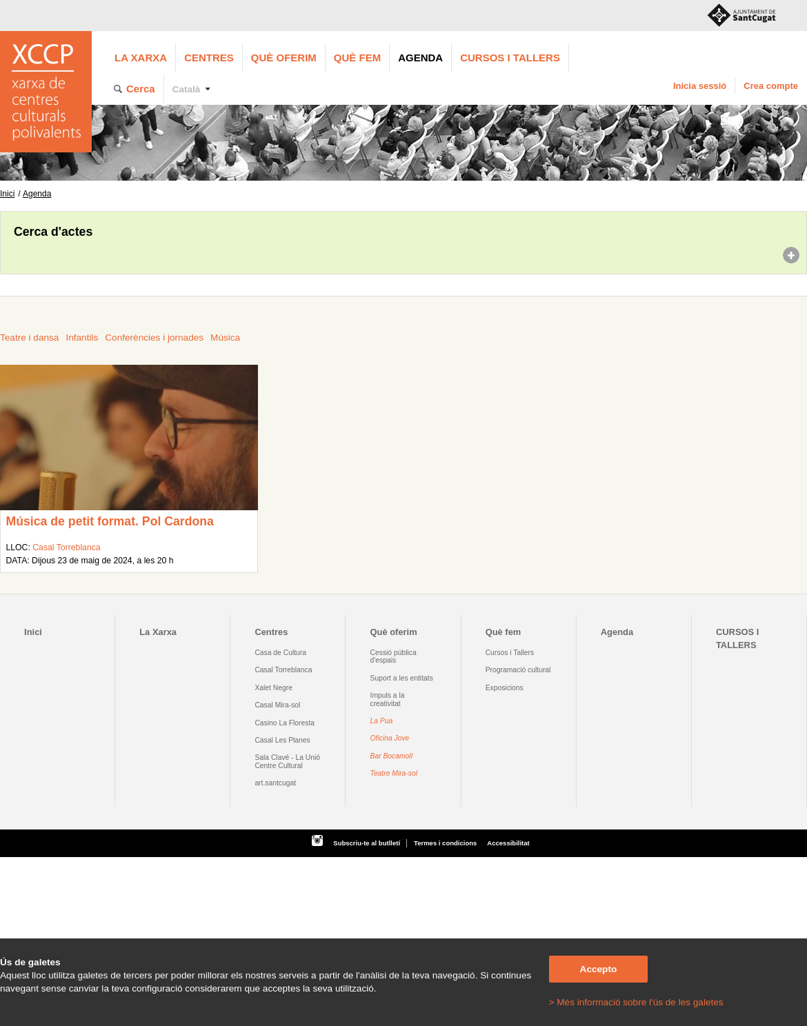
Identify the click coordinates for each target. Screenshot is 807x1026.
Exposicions (505, 688)
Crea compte (771, 86)
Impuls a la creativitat (387, 699)
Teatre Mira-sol (394, 773)
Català (186, 89)
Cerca (140, 88)
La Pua (381, 721)
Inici (7, 194)
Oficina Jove (390, 738)
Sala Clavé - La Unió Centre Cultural (287, 761)
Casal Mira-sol (277, 705)
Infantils (82, 337)
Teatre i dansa (29, 337)
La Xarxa (140, 57)
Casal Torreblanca (66, 547)
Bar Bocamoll (391, 756)
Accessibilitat (508, 843)
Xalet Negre (273, 688)
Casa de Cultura (280, 652)
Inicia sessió (699, 86)
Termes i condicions (445, 843)
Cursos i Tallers (510, 652)
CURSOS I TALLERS (510, 57)
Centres (209, 57)
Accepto (598, 969)
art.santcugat (275, 783)
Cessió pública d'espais (393, 656)
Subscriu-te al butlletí (366, 843)
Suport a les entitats (401, 678)
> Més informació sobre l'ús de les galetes (636, 1002)
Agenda (420, 57)
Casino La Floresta (285, 723)
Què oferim (284, 57)
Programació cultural (518, 670)
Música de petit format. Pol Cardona (109, 521)
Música (225, 337)
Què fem (357, 57)
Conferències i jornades (154, 337)
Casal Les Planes (282, 740)
